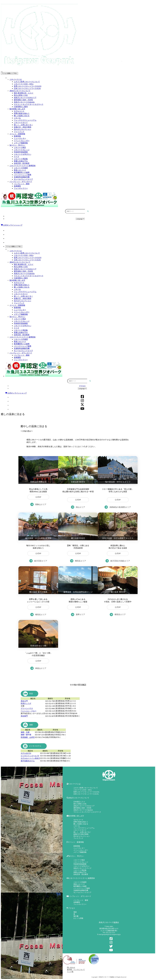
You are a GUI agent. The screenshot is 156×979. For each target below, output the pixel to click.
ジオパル (17, 118)
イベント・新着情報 (17, 134)
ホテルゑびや (26, 753)
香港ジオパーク (20, 170)
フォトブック (19, 132)
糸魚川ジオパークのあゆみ (24, 102)
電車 (75, 912)
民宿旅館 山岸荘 (28, 737)
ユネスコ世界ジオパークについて (27, 82)
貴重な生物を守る (21, 161)
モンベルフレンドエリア (23, 179)
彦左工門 (24, 701)
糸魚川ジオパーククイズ (82, 868)
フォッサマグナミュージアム (25, 120)
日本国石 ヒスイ (79, 802)
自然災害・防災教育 (21, 163)
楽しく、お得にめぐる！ (23, 125)
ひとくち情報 (78, 918)
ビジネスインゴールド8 (30, 756)
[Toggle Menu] (6, 249)
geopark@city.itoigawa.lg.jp (111, 934)
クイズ (16, 156)
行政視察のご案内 (21, 107)
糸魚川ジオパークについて (20, 91)
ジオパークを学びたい (22, 154)
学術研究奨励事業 (21, 152)
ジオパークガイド (21, 122)
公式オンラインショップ (11, 225)
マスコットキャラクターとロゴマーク (28, 104)
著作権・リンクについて (76, 969)
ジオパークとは (16, 79)
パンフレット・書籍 (21, 184)
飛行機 (75, 916)
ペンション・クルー (28, 711)
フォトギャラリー (21, 188)
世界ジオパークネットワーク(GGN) (27, 86)
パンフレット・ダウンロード (21, 181)
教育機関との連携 (79, 886)
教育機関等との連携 (21, 172)
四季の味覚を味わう (21, 113)
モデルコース (19, 111)
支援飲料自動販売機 (21, 177)
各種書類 (17, 186)
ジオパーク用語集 (21, 159)
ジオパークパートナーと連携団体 (23, 166)
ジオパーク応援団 (21, 168)
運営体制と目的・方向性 (23, 100)
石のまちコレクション (22, 129)
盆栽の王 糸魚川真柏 (22, 127)
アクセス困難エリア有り (9, 73)
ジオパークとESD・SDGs (23, 84)
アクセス (80, 216)
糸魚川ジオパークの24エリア (25, 97)
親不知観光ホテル (28, 761)
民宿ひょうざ (26, 703)
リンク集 (70, 972)
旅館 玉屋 (25, 732)
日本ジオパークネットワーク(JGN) (27, 88)
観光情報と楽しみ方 (17, 109)
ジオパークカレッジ (21, 150)
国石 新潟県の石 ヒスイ (23, 93)
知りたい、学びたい (17, 145)
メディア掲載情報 (21, 143)
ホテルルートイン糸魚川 (30, 758)
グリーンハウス (27, 708)
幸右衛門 (24, 716)
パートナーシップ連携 (22, 175)
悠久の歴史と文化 (21, 95)
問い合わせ (71, 967)
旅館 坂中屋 (26, 735)
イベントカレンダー (21, 141)
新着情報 (17, 136)
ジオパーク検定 (20, 147)
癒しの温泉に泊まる (21, 116)
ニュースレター (20, 138)
